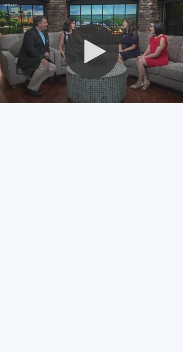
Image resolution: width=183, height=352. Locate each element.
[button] (91, 51)
